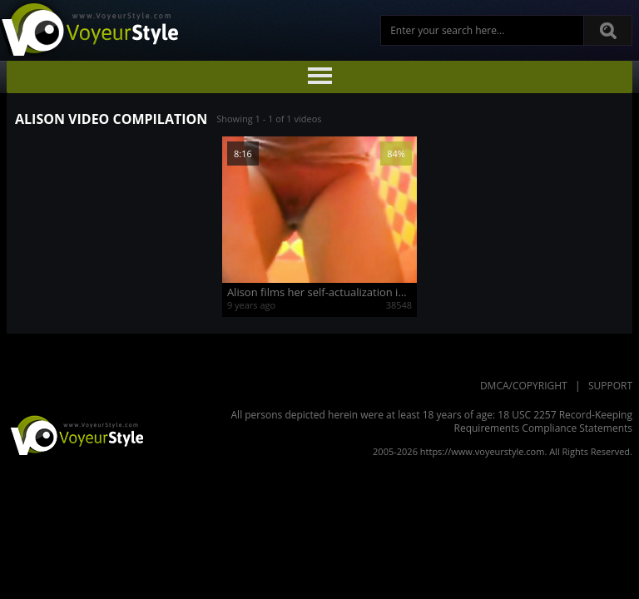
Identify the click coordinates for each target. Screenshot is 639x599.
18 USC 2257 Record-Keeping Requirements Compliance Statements (543, 421)
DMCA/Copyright (523, 386)
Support (610, 386)
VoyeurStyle (75, 434)
